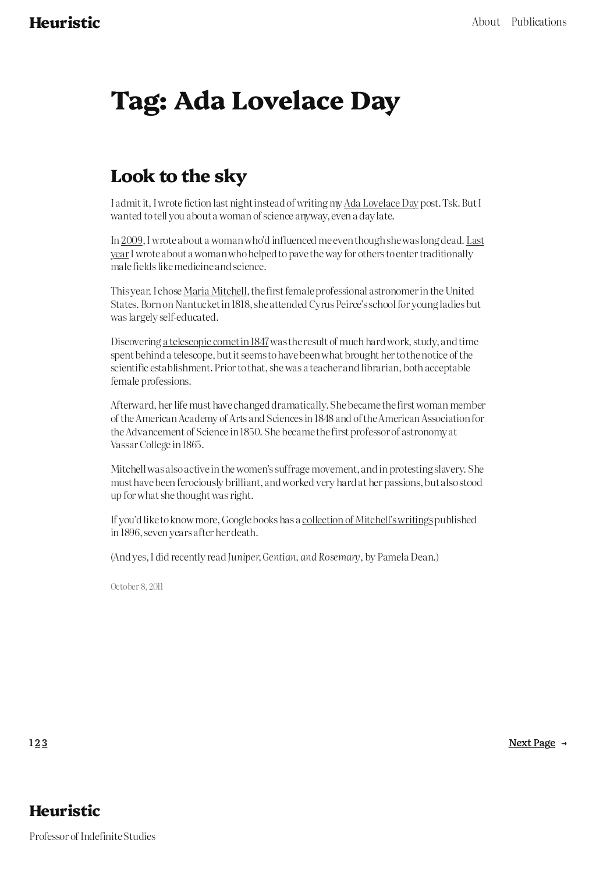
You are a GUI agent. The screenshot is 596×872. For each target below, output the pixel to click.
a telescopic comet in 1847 (216, 341)
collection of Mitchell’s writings (367, 519)
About (486, 22)
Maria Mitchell (215, 290)
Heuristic (64, 21)
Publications (539, 22)
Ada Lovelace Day (381, 202)
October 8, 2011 (137, 586)
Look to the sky (179, 175)
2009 (132, 239)
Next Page (538, 742)
